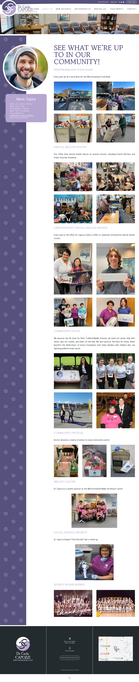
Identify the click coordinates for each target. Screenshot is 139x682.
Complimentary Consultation (70, 657)
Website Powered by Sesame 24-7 (68, 670)
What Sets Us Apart (19, 111)
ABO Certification (19, 118)
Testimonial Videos (19, 109)
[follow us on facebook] (119, 2)
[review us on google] (121, 2)
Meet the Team (17, 106)
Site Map (77, 669)
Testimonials (16, 113)
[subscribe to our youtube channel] (123, 2)
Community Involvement (22, 115)
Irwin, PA (114, 2)
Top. (69, 678)
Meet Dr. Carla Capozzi (21, 104)
